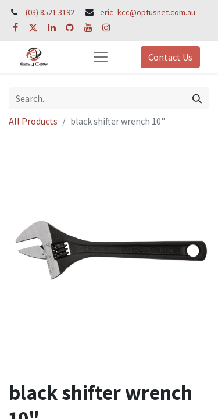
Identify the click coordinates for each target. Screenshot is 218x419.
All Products (33, 121)
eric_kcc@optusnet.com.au (147, 12)
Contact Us (170, 57)
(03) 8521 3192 (50, 12)
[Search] (197, 98)
